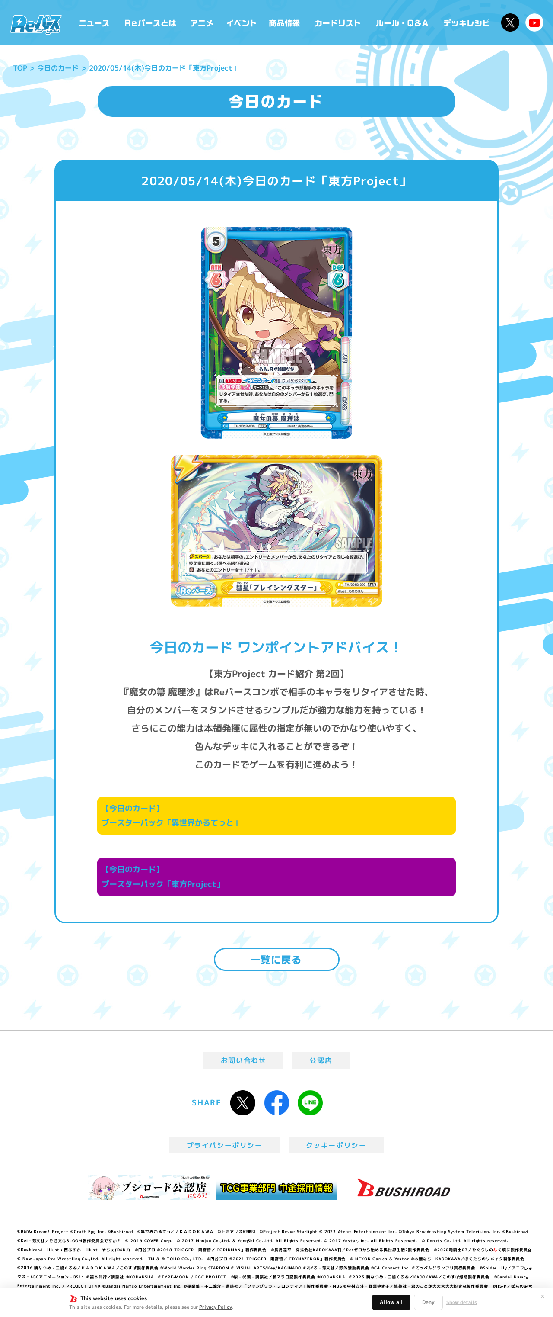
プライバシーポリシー (225, 1145)
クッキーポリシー (336, 1145)
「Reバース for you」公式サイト (36, 25)
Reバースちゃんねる (534, 22)
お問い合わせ (244, 1060)
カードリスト (338, 22)
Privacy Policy (215, 1307)
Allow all (391, 1302)
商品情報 (285, 22)
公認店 (320, 1060)
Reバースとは (150, 22)
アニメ (202, 22)
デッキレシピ (466, 22)
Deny (428, 1302)
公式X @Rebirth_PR (510, 22)
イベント (241, 22)
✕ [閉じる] (542, 1296)
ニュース (94, 22)
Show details (461, 1302)
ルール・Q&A (402, 22)
